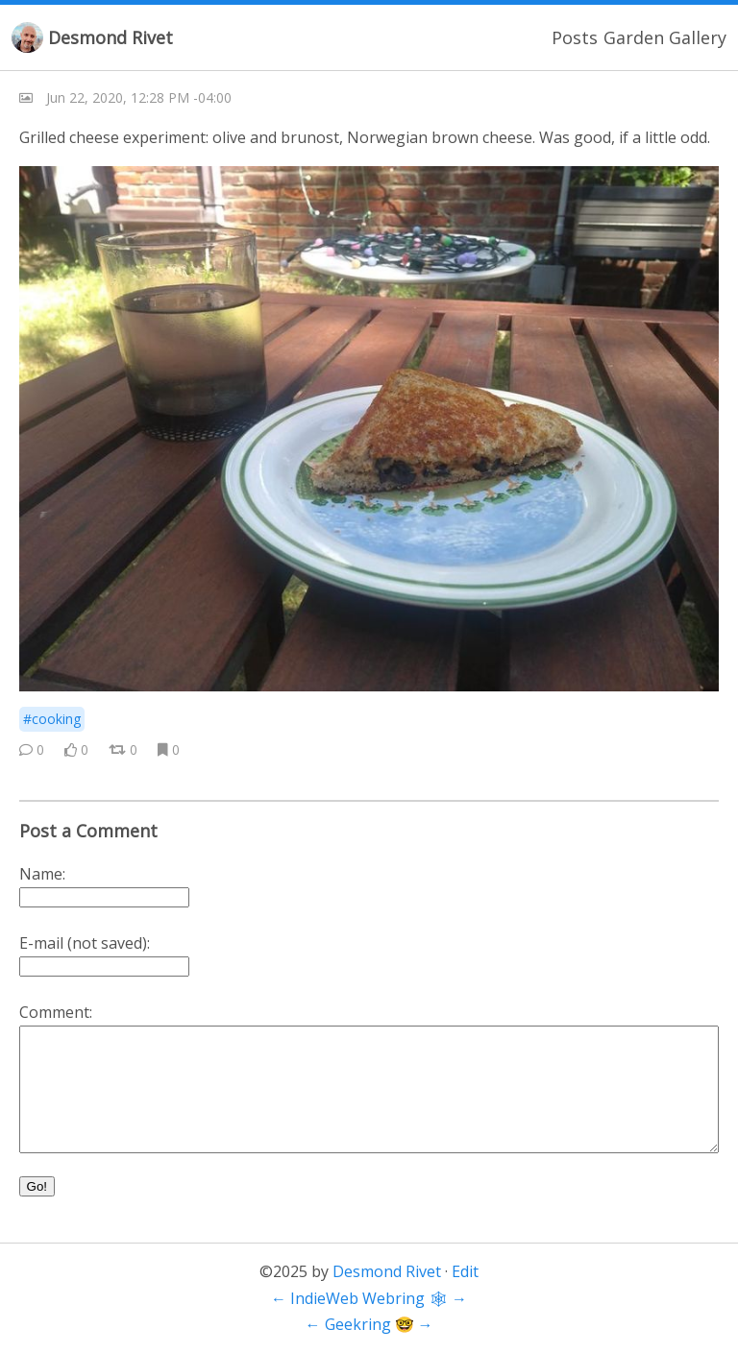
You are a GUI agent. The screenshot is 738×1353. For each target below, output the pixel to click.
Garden (633, 37)
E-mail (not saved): (84, 943)
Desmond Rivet (110, 37)
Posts (575, 37)
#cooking (52, 719)
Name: (42, 873)
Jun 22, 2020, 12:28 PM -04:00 (139, 97)
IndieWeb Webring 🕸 (369, 1298)
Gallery (697, 37)
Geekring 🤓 (369, 1324)
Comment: (55, 1012)
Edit (465, 1271)
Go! (37, 1186)
